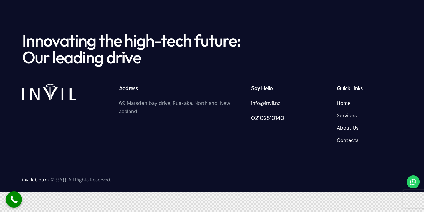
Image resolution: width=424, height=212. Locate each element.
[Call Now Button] (14, 199)
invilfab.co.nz (35, 180)
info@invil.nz (265, 103)
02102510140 (267, 118)
